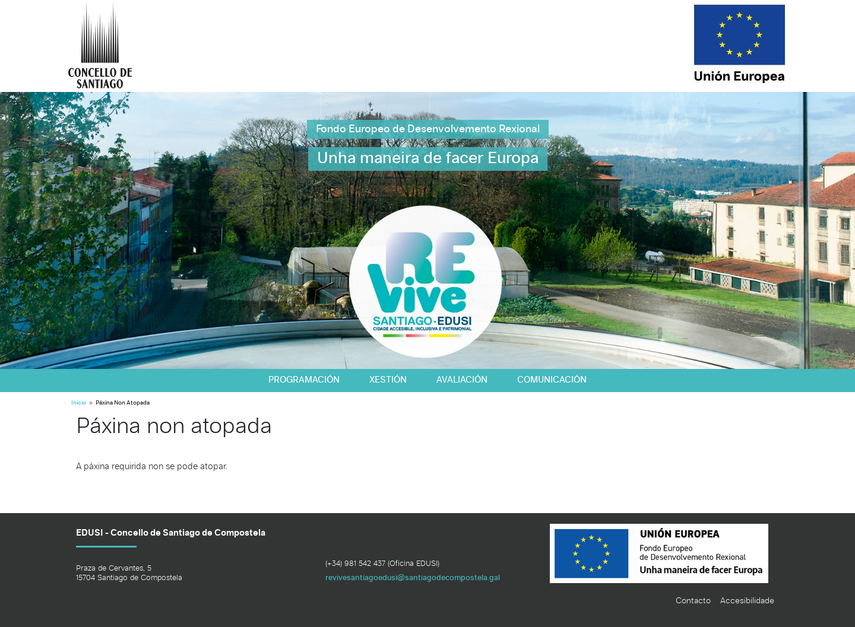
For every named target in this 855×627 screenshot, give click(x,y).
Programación (304, 380)
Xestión (388, 380)
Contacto (693, 601)
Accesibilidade (747, 601)
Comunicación (552, 380)
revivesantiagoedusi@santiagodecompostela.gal (412, 578)
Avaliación (461, 380)
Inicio (78, 403)
